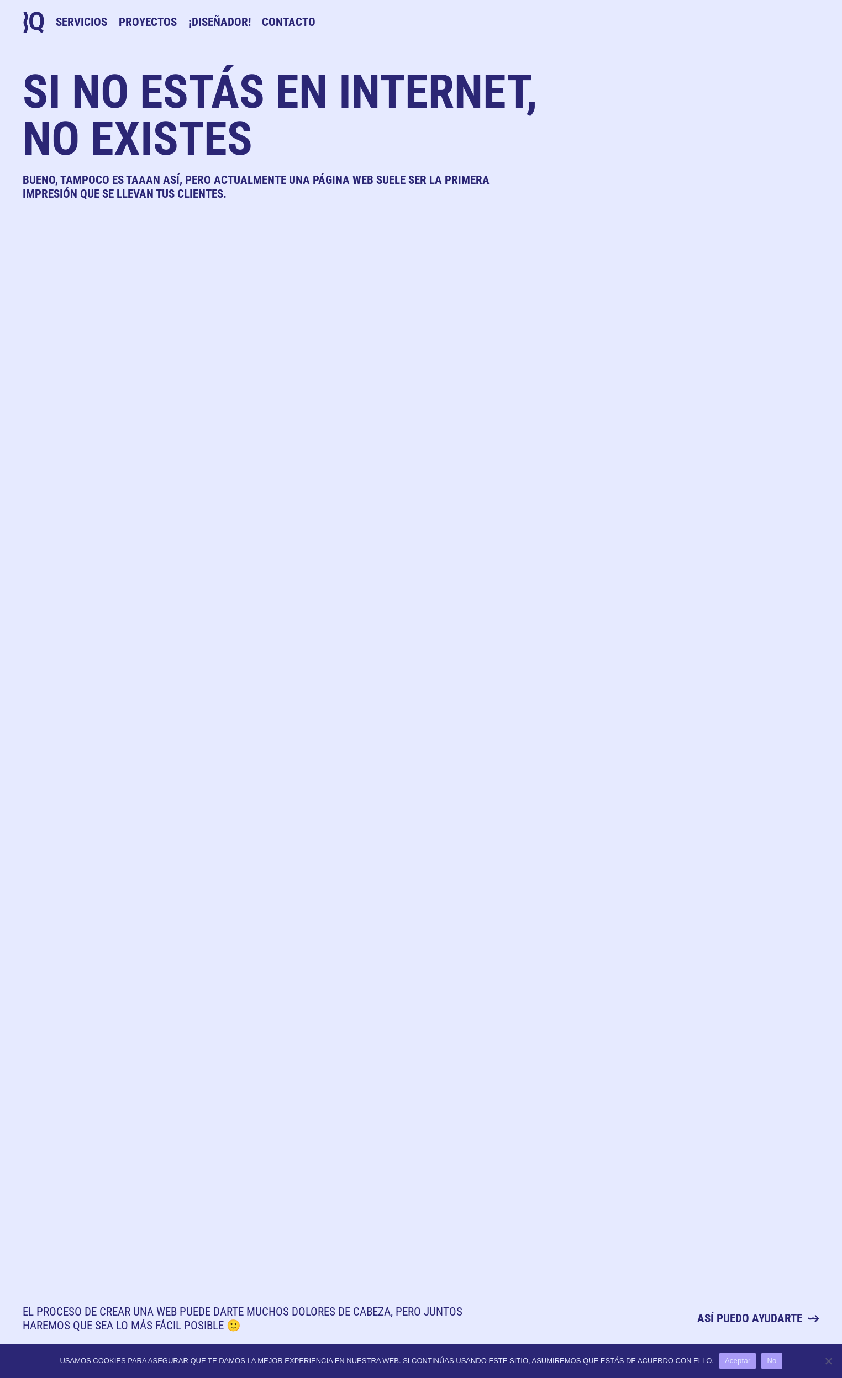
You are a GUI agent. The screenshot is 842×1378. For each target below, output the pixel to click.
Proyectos (148, 22)
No (771, 1360)
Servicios (81, 22)
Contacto (288, 22)
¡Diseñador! (219, 22)
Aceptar (738, 1360)
